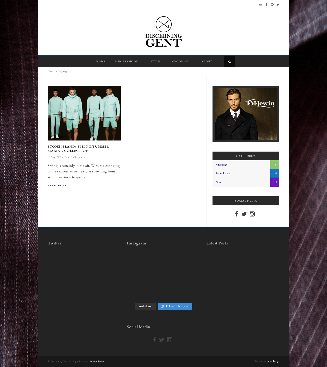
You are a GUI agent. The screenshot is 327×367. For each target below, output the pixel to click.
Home (101, 61)
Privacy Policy (97, 361)
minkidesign (273, 361)
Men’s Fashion (126, 61)
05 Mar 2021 (54, 157)
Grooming (180, 61)
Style (155, 61)
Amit (66, 157)
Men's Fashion (223, 173)
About (206, 61)
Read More (59, 185)
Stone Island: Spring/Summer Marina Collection (78, 148)
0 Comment (79, 157)
